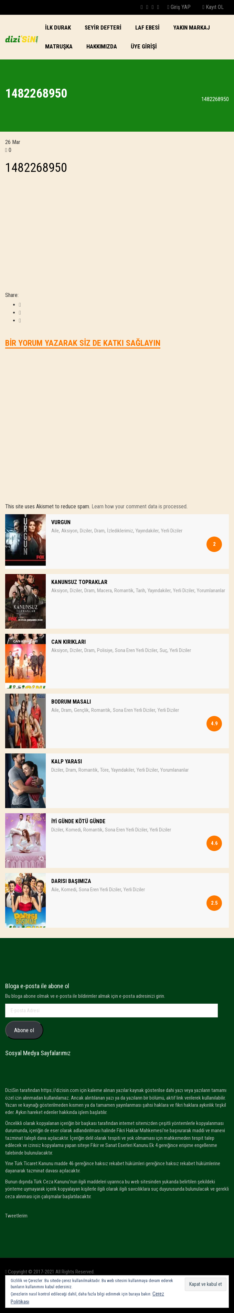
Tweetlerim (16, 1216)
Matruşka (59, 46)
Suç (163, 650)
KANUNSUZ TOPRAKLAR (79, 582)
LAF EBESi (147, 27)
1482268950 (36, 168)
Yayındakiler (147, 531)
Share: (12, 295)
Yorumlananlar (211, 590)
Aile (55, 531)
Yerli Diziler (171, 531)
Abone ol (24, 1030)
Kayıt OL (213, 7)
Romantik (124, 590)
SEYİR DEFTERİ (103, 27)
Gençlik (81, 710)
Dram (99, 531)
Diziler (86, 531)
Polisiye (105, 650)
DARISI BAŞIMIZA (71, 881)
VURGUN (61, 522)
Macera (104, 590)
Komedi (73, 830)
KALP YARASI (66, 761)
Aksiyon (69, 531)
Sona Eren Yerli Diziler (136, 650)
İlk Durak (58, 27)
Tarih (140, 590)
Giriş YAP (179, 7)
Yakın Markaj (191, 27)
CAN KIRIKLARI (68, 642)
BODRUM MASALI (71, 701)
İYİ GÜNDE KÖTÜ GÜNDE (78, 821)
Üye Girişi (144, 46)
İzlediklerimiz (120, 531)
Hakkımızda (101, 46)
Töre (104, 770)
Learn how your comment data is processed (139, 506)
